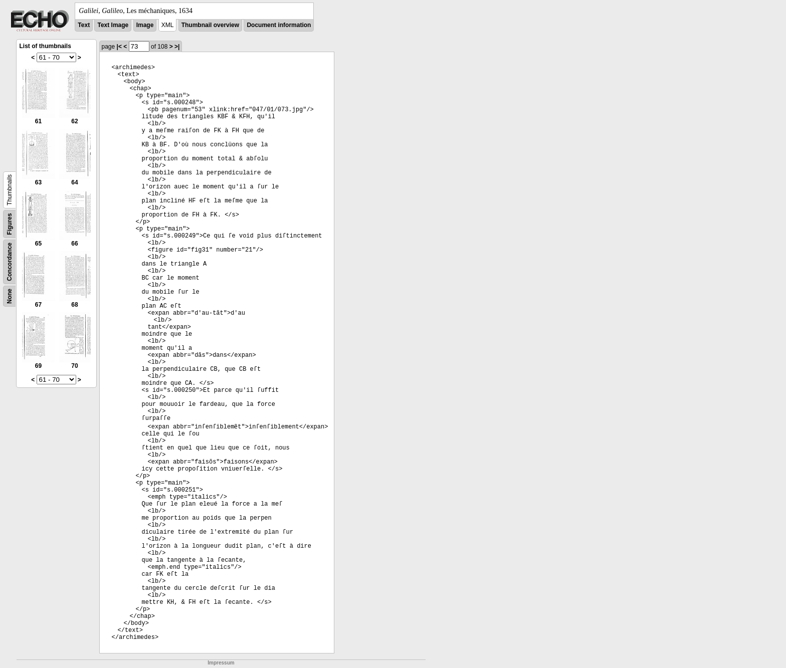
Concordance (9, 262)
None (9, 296)
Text (84, 25)
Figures (9, 224)
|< (119, 46)
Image (145, 25)
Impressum (221, 662)
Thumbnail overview (210, 25)
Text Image (112, 25)
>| (176, 46)
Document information (279, 25)
